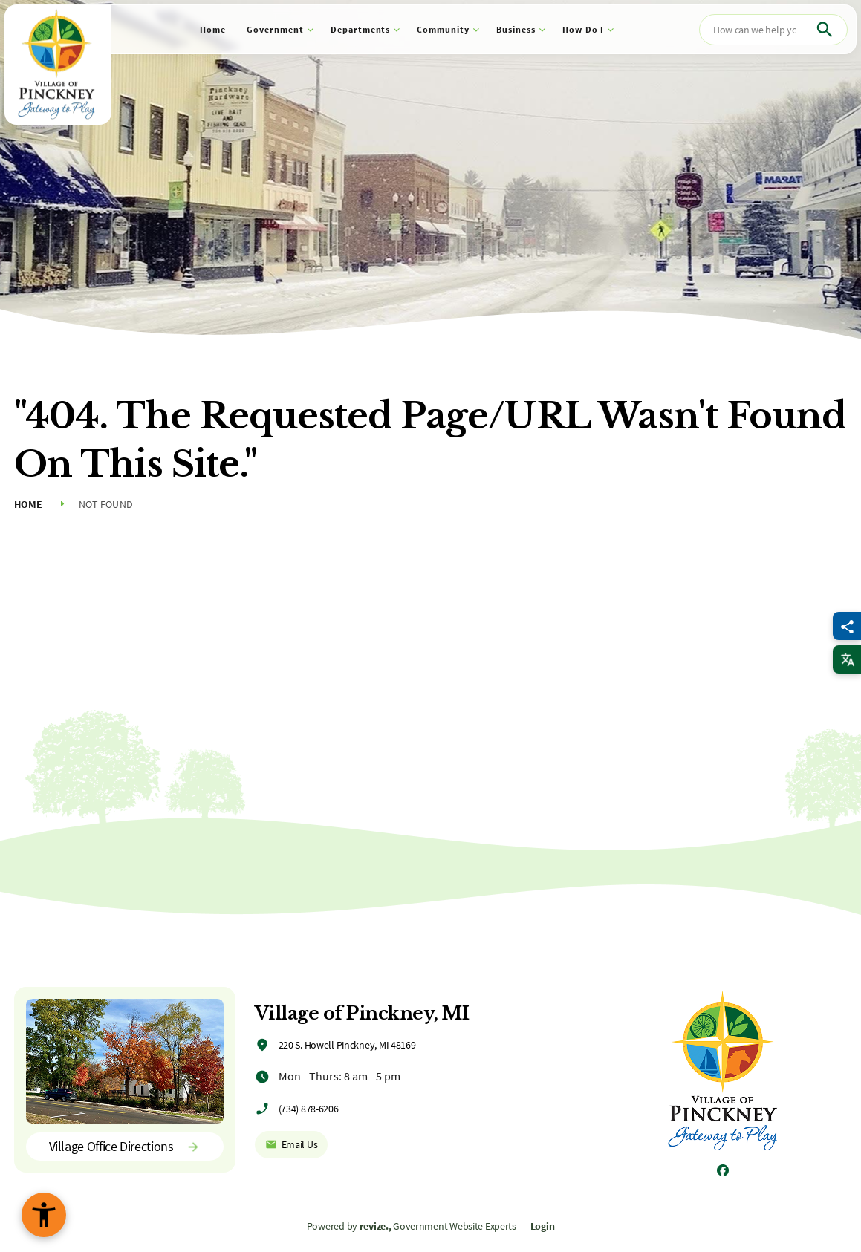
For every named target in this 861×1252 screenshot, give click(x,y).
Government (275, 29)
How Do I (583, 29)
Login (542, 1226)
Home (213, 29)
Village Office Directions (125, 1146)
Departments (361, 29)
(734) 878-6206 (309, 1108)
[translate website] (847, 659)
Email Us (291, 1144)
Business (516, 29)
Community (443, 29)
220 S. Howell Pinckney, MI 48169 (347, 1045)
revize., (375, 1226)
